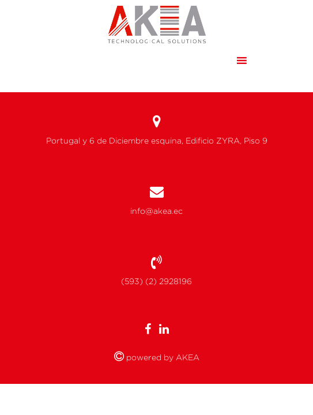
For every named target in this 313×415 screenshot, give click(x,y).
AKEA (186, 357)
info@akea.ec (156, 211)
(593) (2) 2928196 (156, 281)
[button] (219, 60)
